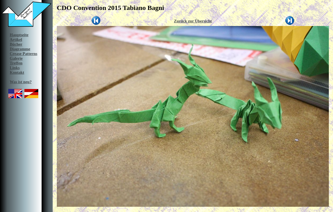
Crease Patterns (23, 53)
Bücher (16, 44)
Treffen (16, 63)
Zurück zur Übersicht (193, 21)
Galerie (16, 58)
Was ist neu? (21, 82)
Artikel (16, 39)
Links (15, 68)
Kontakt (17, 72)
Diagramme (20, 49)
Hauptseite (19, 35)
